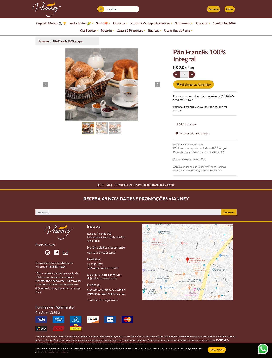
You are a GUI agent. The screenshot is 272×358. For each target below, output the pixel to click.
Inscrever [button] (229, 212)
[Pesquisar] (100, 9)
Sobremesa (182, 23)
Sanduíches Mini (224, 23)
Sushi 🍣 (102, 23)
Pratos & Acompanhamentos (150, 23)
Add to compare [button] (185, 124)
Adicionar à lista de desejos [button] (192, 133)
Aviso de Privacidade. (56, 352)
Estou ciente (217, 349)
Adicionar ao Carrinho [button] (193, 84)
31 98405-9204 (57, 266)
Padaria (106, 30)
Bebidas (153, 30)
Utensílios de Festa (177, 30)
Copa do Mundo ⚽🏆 (51, 23)
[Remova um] (176, 74)
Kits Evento (88, 30)
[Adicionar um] (192, 74)
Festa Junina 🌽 (80, 23)
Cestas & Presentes (130, 30)
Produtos (43, 41)
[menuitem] (100, 184)
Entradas (119, 23)
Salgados (201, 23)
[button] (45, 84)
